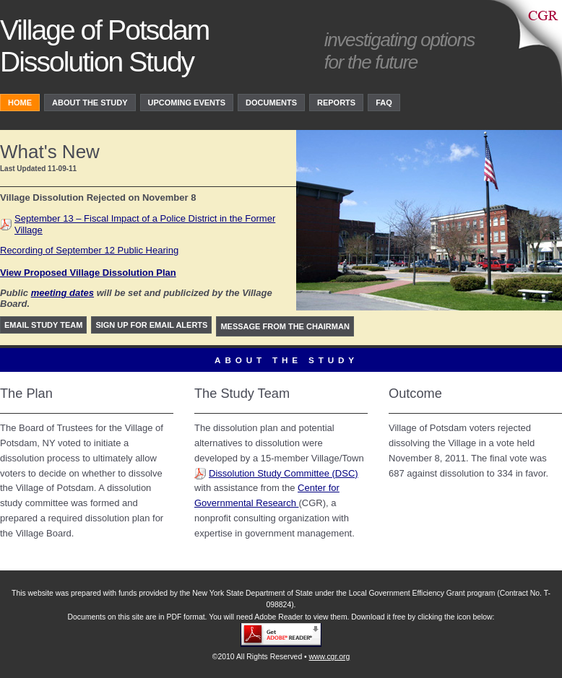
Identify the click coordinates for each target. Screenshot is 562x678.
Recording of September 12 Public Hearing (89, 250)
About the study (90, 102)
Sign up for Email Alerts (151, 325)
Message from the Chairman (284, 326)
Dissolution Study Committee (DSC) (283, 473)
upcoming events (187, 102)
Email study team (43, 325)
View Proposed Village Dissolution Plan (88, 272)
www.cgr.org (329, 657)
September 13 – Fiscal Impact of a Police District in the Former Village (144, 224)
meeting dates (62, 292)
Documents (271, 102)
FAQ (384, 102)
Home (20, 102)
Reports (336, 102)
